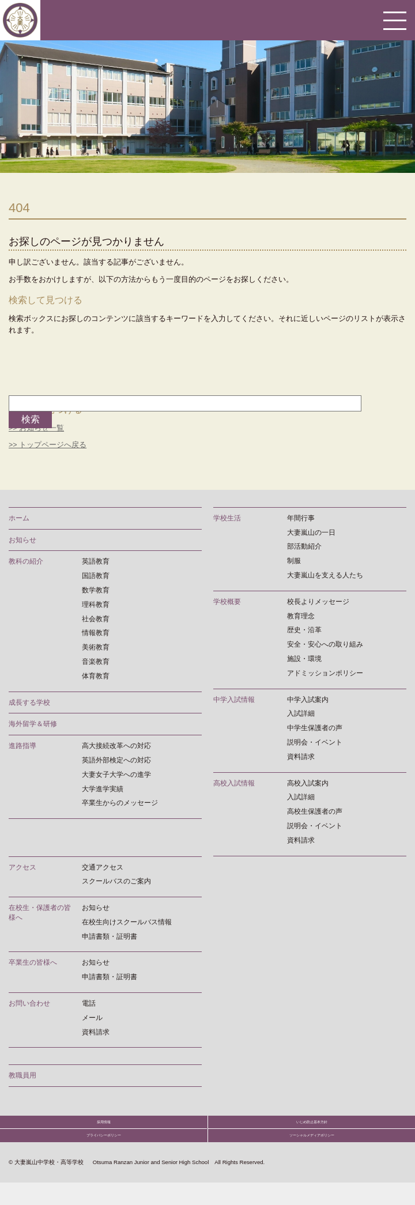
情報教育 (96, 633)
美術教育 (96, 647)
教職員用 (22, 1075)
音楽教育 (96, 661)
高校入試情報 (234, 783)
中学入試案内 (308, 699)
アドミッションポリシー (325, 672)
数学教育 (96, 589)
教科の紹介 (26, 561)
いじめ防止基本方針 (312, 1127)
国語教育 (96, 576)
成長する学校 (29, 702)
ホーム (19, 517)
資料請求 (301, 756)
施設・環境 (304, 658)
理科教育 (96, 604)
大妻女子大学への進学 (116, 774)
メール (92, 1017)
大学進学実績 (102, 788)
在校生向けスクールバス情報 (127, 921)
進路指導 (22, 746)
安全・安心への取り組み (325, 644)
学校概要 (227, 601)
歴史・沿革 (304, 630)
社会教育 (96, 618)
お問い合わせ (29, 1003)
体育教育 (96, 675)
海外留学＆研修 (33, 724)
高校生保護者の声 (314, 811)
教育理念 (301, 615)
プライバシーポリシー (103, 1152)
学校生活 (227, 517)
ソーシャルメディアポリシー (312, 1152)
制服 (294, 561)
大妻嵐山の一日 (311, 532)
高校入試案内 (308, 783)
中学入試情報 (234, 699)
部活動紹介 (304, 546)
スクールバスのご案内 (116, 881)
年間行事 (301, 517)
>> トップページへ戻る (48, 444)
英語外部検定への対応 (116, 760)
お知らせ (22, 539)
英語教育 (96, 561)
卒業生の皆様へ (33, 962)
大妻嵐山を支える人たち (325, 575)
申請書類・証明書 (109, 936)
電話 (89, 1003)
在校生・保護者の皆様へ (40, 912)
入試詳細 (301, 713)
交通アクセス (102, 867)
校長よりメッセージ (318, 601)
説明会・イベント (314, 742)
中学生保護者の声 (314, 728)
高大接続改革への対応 (116, 746)
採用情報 (104, 1127)
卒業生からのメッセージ (120, 803)
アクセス (22, 867)
